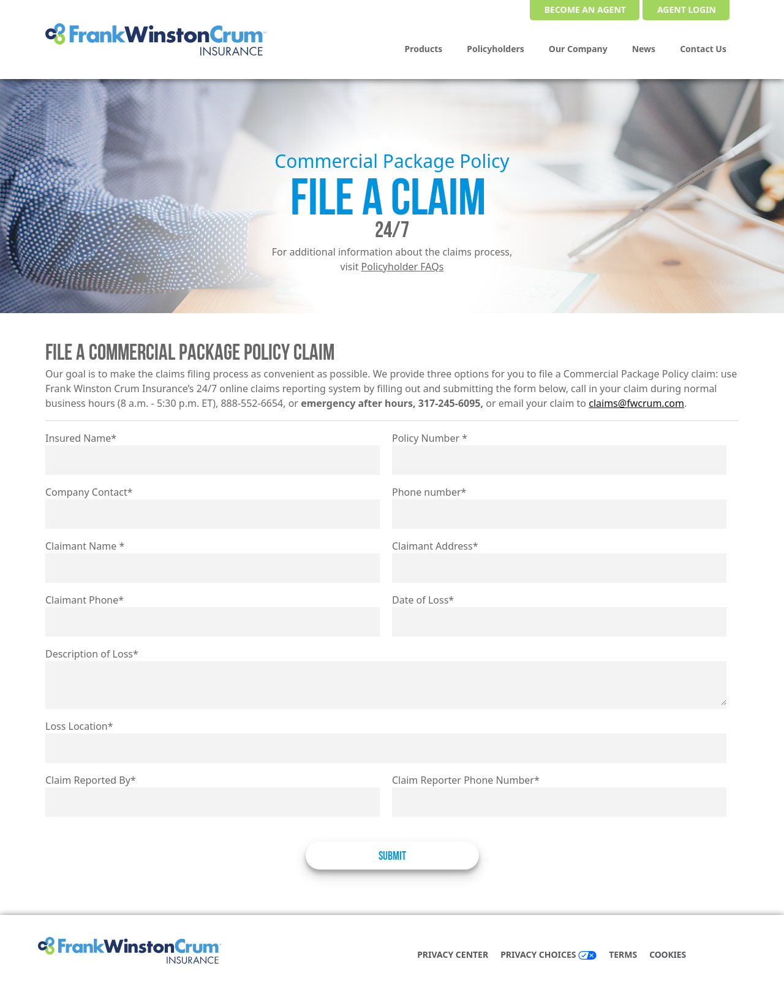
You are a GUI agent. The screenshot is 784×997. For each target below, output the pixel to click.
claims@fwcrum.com (636, 403)
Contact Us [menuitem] (703, 49)
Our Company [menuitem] (578, 49)
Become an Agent (585, 9)
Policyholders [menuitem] (495, 49)
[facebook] (715, 955)
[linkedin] (728, 955)
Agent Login (686, 9)
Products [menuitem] (424, 49)
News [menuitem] (643, 49)
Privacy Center (452, 954)
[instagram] (740, 955)
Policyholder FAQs (402, 266)
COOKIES (667, 954)
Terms (623, 954)
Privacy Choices (548, 954)
